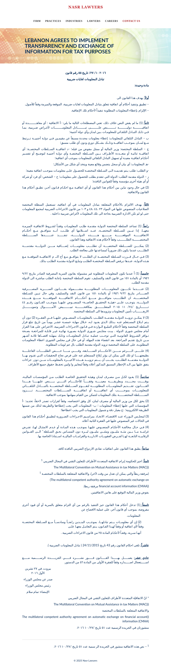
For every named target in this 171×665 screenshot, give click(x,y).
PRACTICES (53, 21)
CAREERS (111, 21)
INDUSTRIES (74, 21)
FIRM (37, 21)
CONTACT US (131, 21)
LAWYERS (93, 21)
